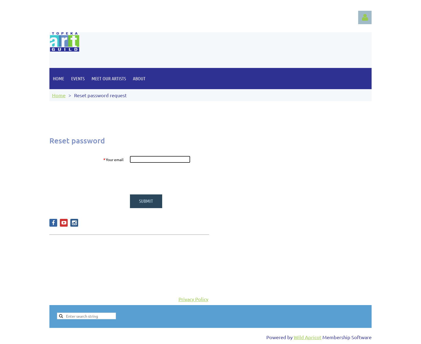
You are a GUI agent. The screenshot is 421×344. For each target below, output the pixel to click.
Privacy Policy (193, 299)
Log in (365, 17)
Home (59, 95)
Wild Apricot (307, 337)
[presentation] (171, 178)
